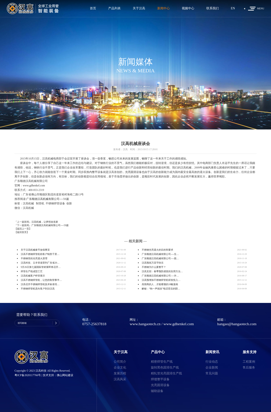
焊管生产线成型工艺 (32, 271)
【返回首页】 (22, 232)
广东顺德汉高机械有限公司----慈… (160, 258)
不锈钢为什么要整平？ (154, 267)
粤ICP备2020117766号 (28, 375)
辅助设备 (157, 391)
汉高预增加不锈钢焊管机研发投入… (161, 280)
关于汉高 (139, 8)
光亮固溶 (130, 172)
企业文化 (120, 367)
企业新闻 (211, 367)
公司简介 (120, 361)
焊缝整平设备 (160, 379)
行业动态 (211, 361)
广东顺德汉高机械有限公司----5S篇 (47, 198)
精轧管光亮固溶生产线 (166, 373)
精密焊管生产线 (162, 361)
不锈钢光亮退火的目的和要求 (157, 250)
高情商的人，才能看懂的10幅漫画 (160, 284)
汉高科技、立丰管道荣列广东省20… (40, 262)
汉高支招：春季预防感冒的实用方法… (162, 271)
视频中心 (188, 8)
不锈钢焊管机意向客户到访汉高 (38, 288)
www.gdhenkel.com (34, 185)
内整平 (93, 172)
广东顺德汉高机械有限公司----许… (160, 275)
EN (233, 8)
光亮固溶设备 (160, 385)
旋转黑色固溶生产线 (165, 367)
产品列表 (114, 8)
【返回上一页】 (23, 228)
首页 (93, 8)
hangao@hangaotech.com (236, 324)
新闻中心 (163, 8)
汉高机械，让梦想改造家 (44, 222)
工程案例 (249, 361)
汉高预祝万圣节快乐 (152, 262)
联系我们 (212, 8)
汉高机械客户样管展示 (33, 275)
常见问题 (211, 373)
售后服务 (249, 367)
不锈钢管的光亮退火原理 (34, 258)
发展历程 (120, 373)
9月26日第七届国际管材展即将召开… (41, 267)
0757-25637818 (94, 324)
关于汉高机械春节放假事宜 (35, 250)
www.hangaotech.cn (145, 324)
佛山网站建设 (65, 375)
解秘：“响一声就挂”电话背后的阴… (161, 288)
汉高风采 (120, 379)
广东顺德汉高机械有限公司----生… (160, 254)
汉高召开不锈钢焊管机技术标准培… (40, 284)
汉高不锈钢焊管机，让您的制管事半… (41, 280)
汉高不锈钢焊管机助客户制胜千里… (40, 254)
